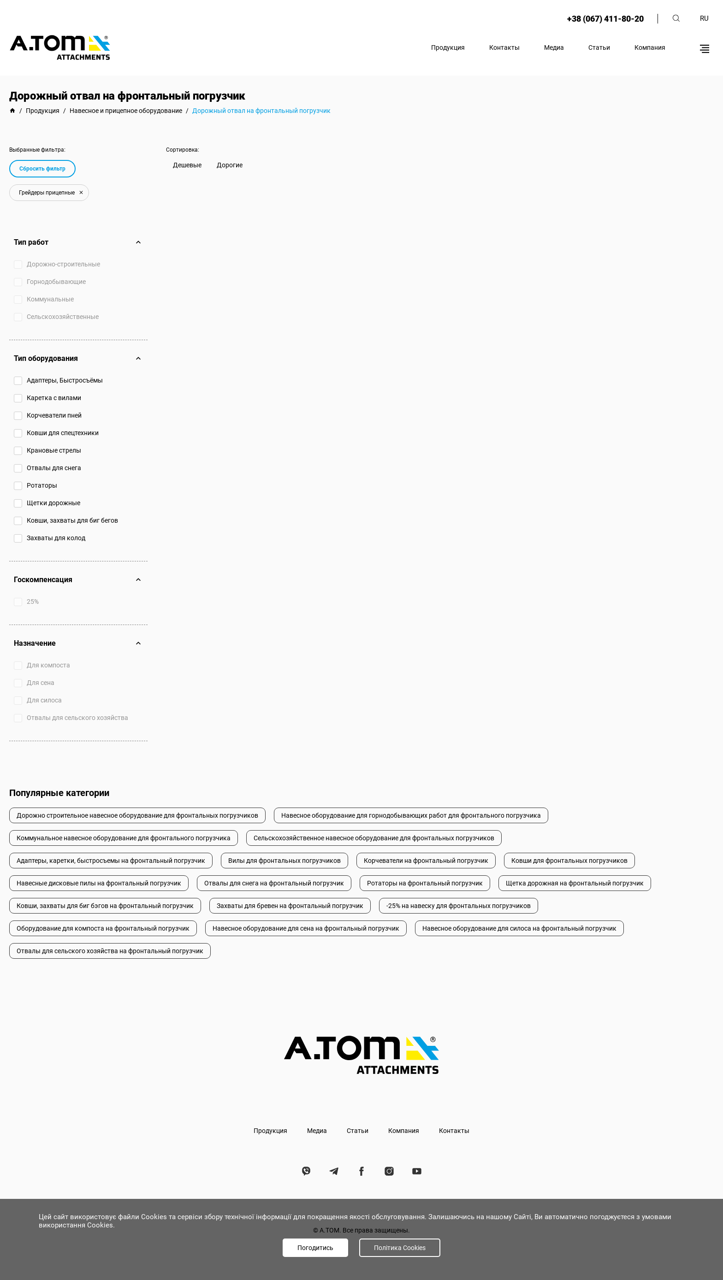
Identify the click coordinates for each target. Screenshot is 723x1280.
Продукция (448, 47)
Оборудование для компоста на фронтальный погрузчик (103, 928)
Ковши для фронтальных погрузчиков (569, 860)
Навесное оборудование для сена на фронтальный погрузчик (306, 928)
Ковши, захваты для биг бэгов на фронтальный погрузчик (105, 905)
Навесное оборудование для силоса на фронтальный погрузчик (519, 928)
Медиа (554, 47)
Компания (649, 47)
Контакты (504, 47)
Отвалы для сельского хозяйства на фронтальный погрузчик (110, 951)
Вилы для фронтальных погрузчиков (284, 860)
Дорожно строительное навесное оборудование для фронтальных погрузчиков (137, 815)
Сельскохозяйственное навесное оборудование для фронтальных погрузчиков (374, 838)
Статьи (599, 47)
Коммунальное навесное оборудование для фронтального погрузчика (124, 838)
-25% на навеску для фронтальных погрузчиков (458, 905)
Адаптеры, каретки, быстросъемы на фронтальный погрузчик (111, 860)
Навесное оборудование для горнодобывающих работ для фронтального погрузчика (411, 815)
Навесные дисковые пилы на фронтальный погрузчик (99, 883)
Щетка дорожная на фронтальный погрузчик (575, 883)
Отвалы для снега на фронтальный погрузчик (274, 883)
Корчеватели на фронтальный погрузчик (426, 860)
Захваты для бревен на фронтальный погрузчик (290, 905)
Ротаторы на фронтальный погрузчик (425, 883)
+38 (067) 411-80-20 (605, 19)
